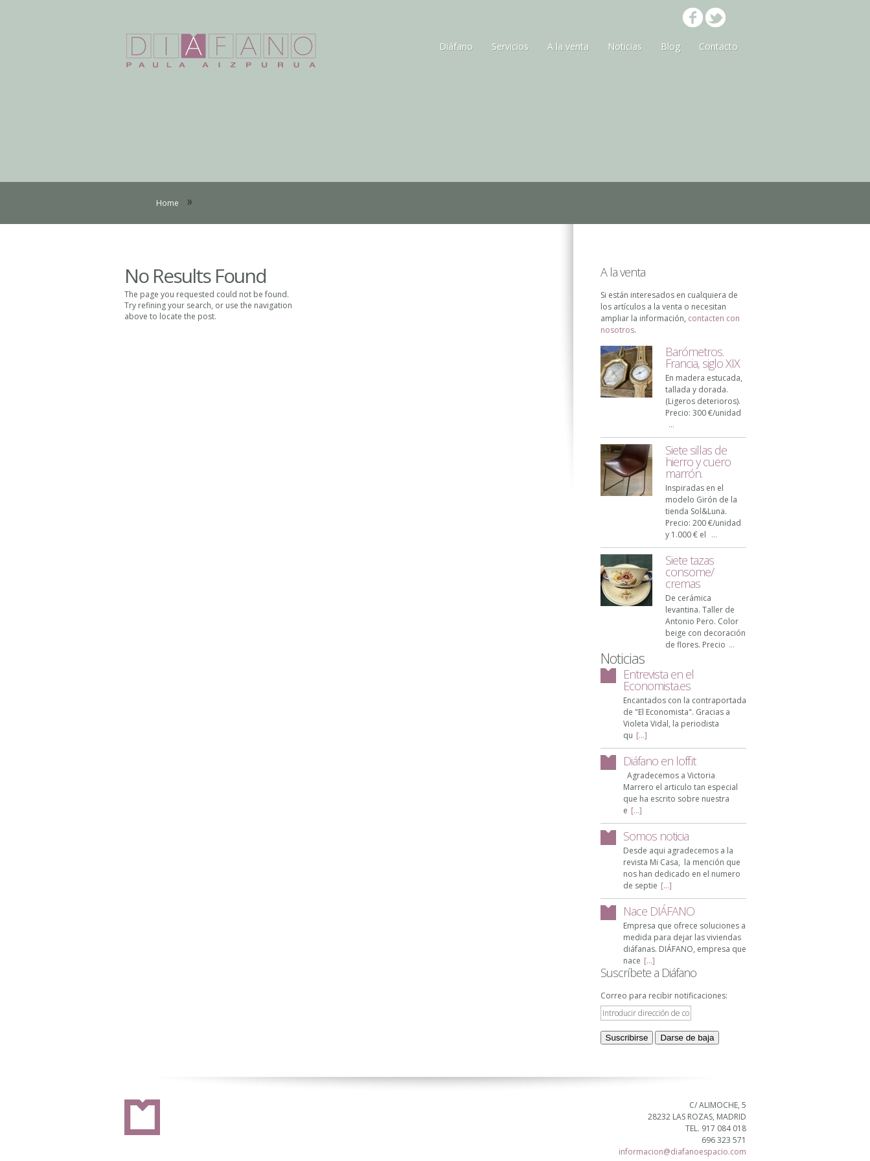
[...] (641, 735)
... (671, 424)
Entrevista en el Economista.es (658, 679)
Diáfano (456, 46)
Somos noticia (656, 836)
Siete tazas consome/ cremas (689, 571)
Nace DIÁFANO (658, 911)
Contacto (718, 46)
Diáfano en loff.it (659, 761)
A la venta (568, 46)
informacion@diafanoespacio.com (682, 1151)
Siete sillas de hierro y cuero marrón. (698, 461)
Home (167, 203)
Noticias (625, 46)
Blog (670, 46)
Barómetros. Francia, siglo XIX (702, 357)
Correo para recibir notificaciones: (664, 995)
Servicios (510, 46)
